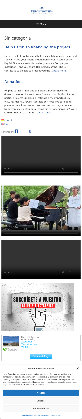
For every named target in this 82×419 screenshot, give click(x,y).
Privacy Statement (41, 415)
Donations (14, 82)
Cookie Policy (27, 415)
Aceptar (41, 392)
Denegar (41, 400)
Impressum (55, 415)
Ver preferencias (41, 408)
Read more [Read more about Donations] (44, 112)
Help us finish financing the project (37, 47)
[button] (77, 368)
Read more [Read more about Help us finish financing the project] (59, 70)
